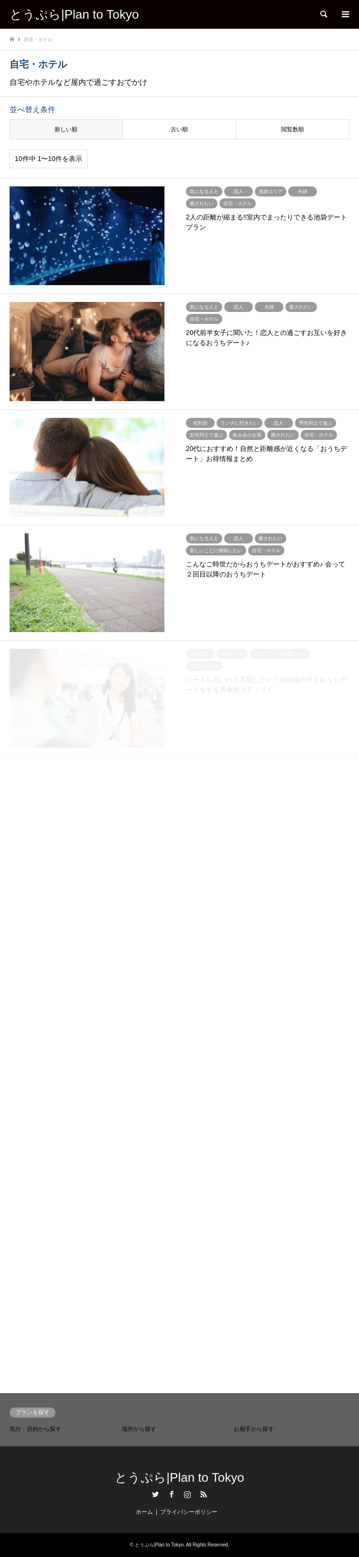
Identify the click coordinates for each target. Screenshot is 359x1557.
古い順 (179, 129)
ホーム (144, 1512)
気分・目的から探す (35, 1429)
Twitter (155, 1494)
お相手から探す (254, 1429)
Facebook (171, 1494)
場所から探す (139, 1429)
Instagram (187, 1494)
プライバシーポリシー (189, 1512)
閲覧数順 (292, 129)
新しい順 (65, 129)
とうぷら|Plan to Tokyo (179, 1477)
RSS (203, 1494)
